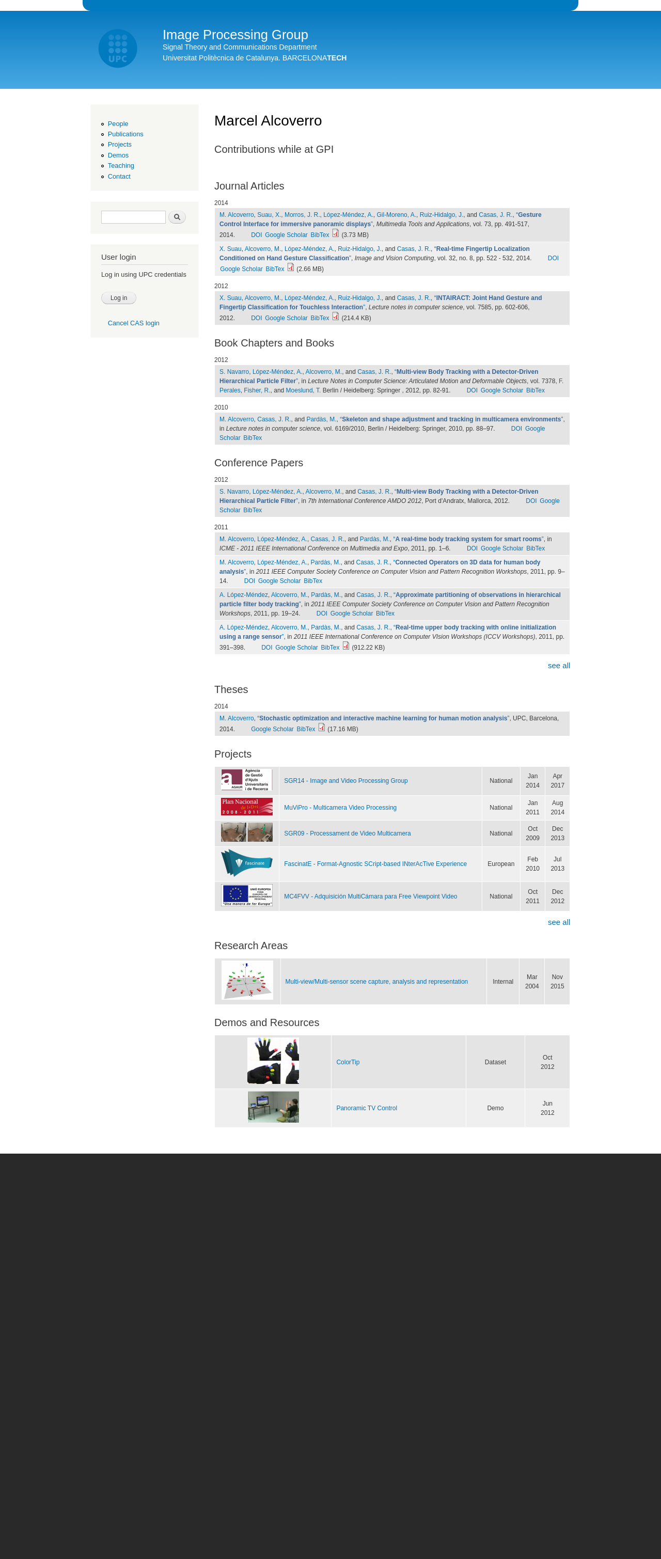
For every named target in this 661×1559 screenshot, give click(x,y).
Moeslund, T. (303, 390)
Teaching (121, 165)
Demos (118, 155)
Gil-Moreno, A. (396, 214)
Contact (119, 176)
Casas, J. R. (495, 214)
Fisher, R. (257, 390)
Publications (126, 134)
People (118, 124)
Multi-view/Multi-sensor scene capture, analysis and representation (377, 981)
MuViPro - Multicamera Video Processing (340, 807)
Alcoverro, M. (263, 249)
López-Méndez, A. (348, 214)
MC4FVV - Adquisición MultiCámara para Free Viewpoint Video (370, 896)
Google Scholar (286, 235)
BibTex (320, 235)
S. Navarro (234, 371)
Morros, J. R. (302, 214)
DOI (256, 235)
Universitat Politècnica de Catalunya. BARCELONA (255, 58)
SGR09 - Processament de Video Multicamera (347, 833)
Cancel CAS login (134, 323)
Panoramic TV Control (366, 1108)
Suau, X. (269, 214)
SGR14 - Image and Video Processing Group (346, 780)
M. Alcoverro (236, 214)
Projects (120, 144)
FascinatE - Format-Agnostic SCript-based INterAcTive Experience (375, 864)
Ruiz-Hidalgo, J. (442, 214)
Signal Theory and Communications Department (240, 47)
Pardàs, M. (322, 419)
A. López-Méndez (243, 595)
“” (451, 419)
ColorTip (347, 1062)
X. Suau (230, 249)
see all (559, 665)
